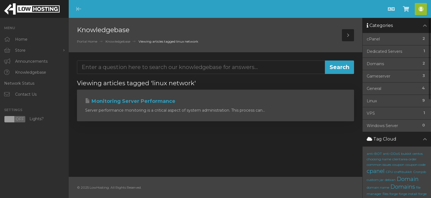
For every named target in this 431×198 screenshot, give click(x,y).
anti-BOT (374, 154)
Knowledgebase (118, 41)
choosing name (379, 159)
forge (393, 194)
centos (418, 154)
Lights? (24, 119)
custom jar (375, 180)
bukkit (406, 154)
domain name (378, 187)
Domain (408, 179)
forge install (408, 194)
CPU (389, 172)
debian (390, 180)
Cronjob (419, 172)
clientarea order (404, 159)
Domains (402, 186)
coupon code (415, 165)
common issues (379, 165)
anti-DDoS (391, 154)
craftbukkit (403, 172)
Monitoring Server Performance (130, 101)
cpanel (376, 171)
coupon (398, 165)
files (385, 194)
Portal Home (87, 41)
